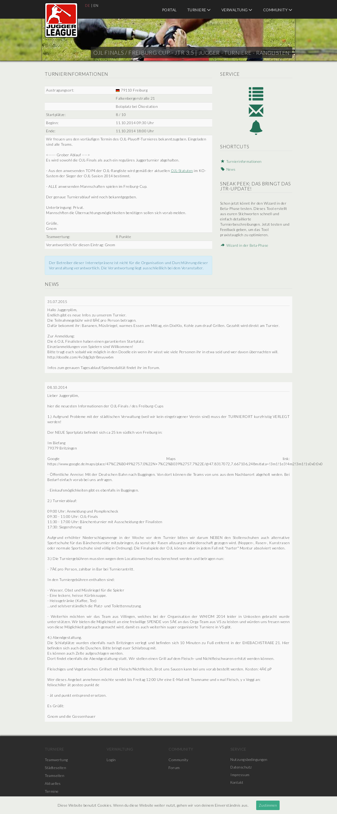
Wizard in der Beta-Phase (244, 247)
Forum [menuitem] (174, 767)
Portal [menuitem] (169, 10)
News (227, 171)
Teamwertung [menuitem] (56, 759)
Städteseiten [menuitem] (55, 767)
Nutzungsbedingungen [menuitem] (249, 759)
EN (96, 5)
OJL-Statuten (182, 170)
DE (87, 5)
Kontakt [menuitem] (237, 783)
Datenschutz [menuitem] (241, 767)
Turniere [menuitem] (199, 10)
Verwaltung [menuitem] (236, 10)
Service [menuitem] (238, 749)
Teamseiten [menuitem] (54, 775)
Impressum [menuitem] (240, 775)
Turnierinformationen (241, 163)
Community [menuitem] (278, 10)
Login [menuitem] (111, 759)
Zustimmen (268, 805)
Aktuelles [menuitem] (53, 783)
